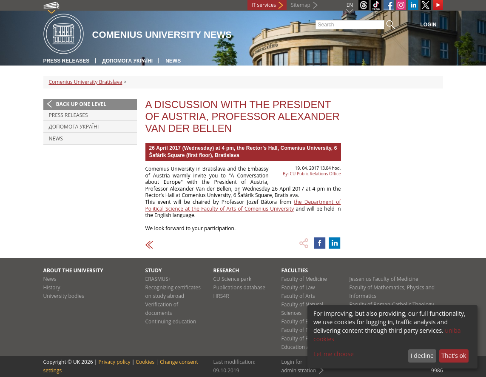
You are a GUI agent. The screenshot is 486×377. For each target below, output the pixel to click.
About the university (73, 270)
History (51, 287)
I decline (422, 355)
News (173, 61)
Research (226, 270)
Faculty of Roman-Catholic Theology (392, 304)
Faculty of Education (305, 321)
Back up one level (81, 104)
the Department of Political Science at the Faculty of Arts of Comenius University (243, 205)
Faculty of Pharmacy (305, 330)
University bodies (63, 296)
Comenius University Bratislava (85, 82)
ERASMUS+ (158, 279)
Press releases (66, 61)
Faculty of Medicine (304, 279)
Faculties (294, 270)
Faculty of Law (298, 287)
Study (153, 270)
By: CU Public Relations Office (312, 174)
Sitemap (300, 5)
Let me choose (333, 354)
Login (429, 25)
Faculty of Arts (298, 296)
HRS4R (221, 296)
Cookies (145, 362)
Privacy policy (114, 362)
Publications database (239, 287)
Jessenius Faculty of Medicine (384, 279)
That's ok (453, 355)
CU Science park (232, 279)
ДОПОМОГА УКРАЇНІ (127, 61)
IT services (264, 5)
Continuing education (170, 321)
